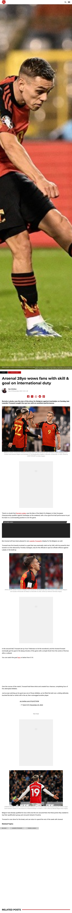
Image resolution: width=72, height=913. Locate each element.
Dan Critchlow (12, 389)
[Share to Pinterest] (43, 396)
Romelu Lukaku (21, 513)
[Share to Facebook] (28, 396)
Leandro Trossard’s (35, 541)
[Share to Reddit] (40, 396)
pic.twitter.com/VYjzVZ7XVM (29, 701)
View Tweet (36, 714)
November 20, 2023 (36, 705)
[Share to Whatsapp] (36, 396)
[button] (65, 2)
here (19, 657)
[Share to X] (32, 396)
